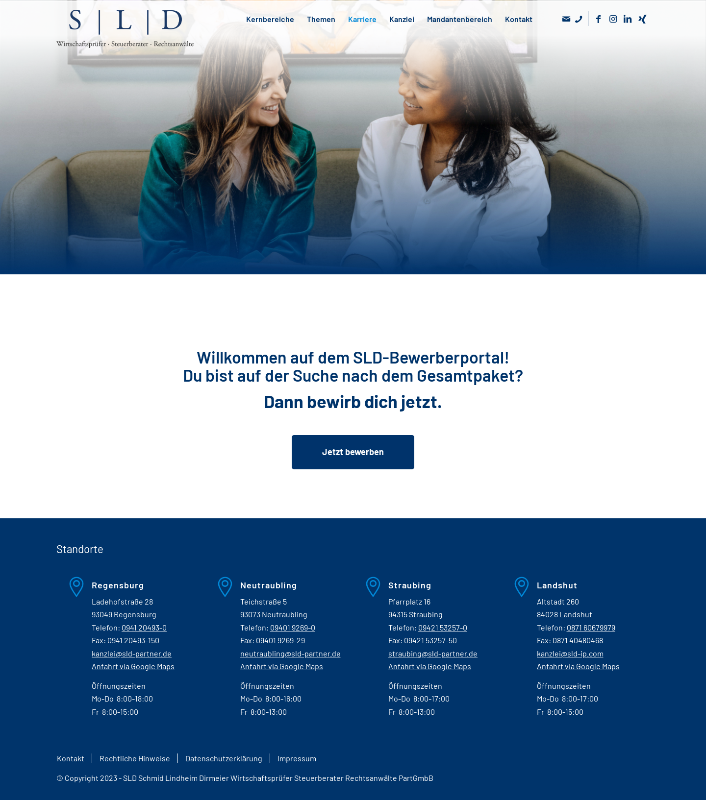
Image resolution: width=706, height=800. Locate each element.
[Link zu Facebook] (598, 18)
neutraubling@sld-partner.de (290, 653)
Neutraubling (268, 585)
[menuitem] (70, 758)
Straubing (409, 585)
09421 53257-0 (442, 627)
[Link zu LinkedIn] (627, 18)
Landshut (557, 585)
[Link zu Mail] (566, 18)
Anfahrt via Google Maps (133, 666)
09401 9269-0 (292, 627)
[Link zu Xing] (642, 18)
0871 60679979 (591, 627)
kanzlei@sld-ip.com (570, 653)
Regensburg (118, 585)
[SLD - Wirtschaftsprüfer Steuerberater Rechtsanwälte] (125, 39)
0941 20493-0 (144, 627)
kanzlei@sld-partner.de (132, 653)
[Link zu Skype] (578, 18)
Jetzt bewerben (353, 451)
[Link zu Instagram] (612, 18)
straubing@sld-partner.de (433, 653)
